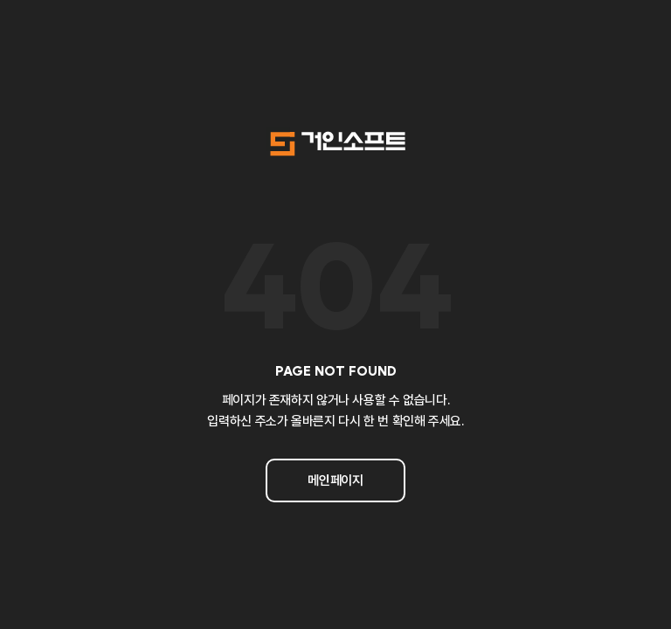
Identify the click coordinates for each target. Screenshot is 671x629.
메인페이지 (335, 480)
